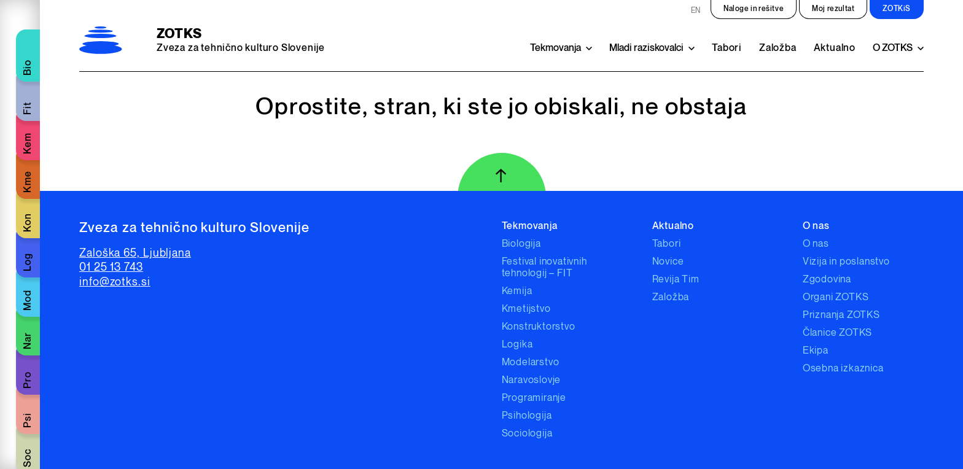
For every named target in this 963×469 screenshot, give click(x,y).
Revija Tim (676, 279)
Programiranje (534, 398)
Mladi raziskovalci (646, 48)
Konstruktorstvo (538, 327)
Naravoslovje (531, 380)
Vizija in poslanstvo (846, 262)
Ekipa (815, 351)
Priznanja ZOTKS (841, 315)
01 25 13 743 (111, 267)
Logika (517, 344)
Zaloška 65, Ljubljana (135, 253)
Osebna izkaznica (843, 368)
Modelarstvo (530, 362)
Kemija (517, 291)
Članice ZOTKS (837, 333)
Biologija (521, 244)
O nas (816, 244)
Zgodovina (827, 279)
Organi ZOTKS (836, 297)
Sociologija (527, 433)
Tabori (727, 48)
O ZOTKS (893, 48)
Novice (668, 262)
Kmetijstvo (526, 309)
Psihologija (527, 416)
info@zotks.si (114, 282)
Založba (778, 48)
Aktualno (835, 48)
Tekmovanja (555, 48)
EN (696, 11)
